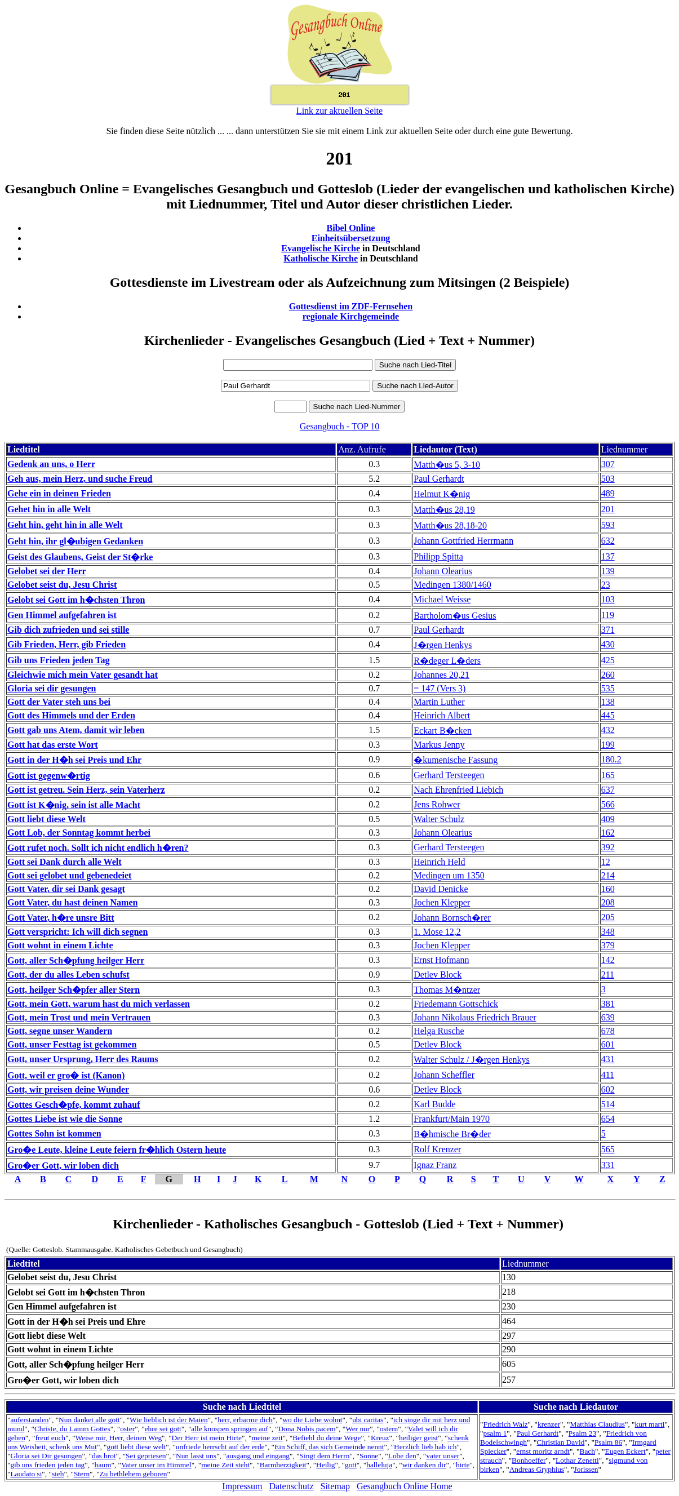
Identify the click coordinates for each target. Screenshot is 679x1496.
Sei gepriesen (146, 1455)
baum (103, 1465)
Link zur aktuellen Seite (339, 111)
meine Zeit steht (225, 1465)
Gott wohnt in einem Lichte (60, 945)
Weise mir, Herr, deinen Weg (119, 1437)
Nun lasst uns (196, 1455)
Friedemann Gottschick (456, 1004)
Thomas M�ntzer (447, 990)
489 (608, 493)
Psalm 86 (608, 1442)
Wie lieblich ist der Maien (169, 1419)
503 (608, 478)
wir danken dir (424, 1465)
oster (127, 1428)
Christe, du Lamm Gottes (72, 1428)
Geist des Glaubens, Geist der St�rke (80, 557)
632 (608, 540)
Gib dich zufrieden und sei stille (68, 629)
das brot (104, 1455)
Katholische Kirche (320, 258)
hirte (462, 1465)
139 (608, 571)
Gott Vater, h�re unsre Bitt (60, 917)
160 (608, 889)
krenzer (549, 1424)
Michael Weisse (442, 599)
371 (608, 629)
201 (608, 509)
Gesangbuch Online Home (404, 1486)
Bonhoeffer (528, 1460)
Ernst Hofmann (441, 960)
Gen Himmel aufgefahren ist (62, 615)
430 (608, 644)
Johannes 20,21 (441, 675)
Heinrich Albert (442, 715)
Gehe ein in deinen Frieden (59, 493)
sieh (58, 1474)
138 (608, 702)
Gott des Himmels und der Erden (71, 715)
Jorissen (586, 1469)
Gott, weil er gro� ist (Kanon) (66, 1075)
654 (608, 1119)
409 (608, 819)
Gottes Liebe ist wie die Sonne (64, 1119)
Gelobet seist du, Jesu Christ (62, 584)
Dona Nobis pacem (306, 1428)
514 (608, 1104)
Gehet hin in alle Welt (49, 509)
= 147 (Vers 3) (439, 688)
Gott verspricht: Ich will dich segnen (77, 931)
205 (608, 917)
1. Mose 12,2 (437, 931)
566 (608, 804)
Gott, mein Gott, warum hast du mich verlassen (98, 1004)
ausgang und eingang (258, 1455)
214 (608, 875)
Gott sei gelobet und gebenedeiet (69, 875)
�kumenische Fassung (456, 760)
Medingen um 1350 (449, 875)
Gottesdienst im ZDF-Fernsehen (351, 306)
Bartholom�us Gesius (455, 615)
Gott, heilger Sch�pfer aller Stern (73, 990)
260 (608, 675)
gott (351, 1465)
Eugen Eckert (625, 1451)
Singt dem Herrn (325, 1455)
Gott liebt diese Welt (46, 819)
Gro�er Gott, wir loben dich (63, 1165)
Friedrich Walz (505, 1424)
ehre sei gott (163, 1428)
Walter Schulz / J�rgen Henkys (471, 1059)
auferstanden (29, 1419)
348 (608, 931)
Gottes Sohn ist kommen (54, 1133)
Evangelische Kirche (320, 248)
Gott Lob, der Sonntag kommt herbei (78, 832)
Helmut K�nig (442, 494)
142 (608, 960)
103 (608, 599)
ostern (389, 1428)
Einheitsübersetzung (351, 238)
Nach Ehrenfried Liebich (458, 789)
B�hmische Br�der (452, 1134)
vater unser (442, 1455)
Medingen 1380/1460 (452, 584)
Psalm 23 (582, 1433)
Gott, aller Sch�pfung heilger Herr (75, 960)
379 (608, 945)
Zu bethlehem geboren (133, 1474)
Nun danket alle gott (89, 1419)
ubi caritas (367, 1419)
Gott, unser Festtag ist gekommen (71, 1044)
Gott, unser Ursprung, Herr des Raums (82, 1059)
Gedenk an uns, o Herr (51, 464)
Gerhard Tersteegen (449, 775)
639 (608, 1017)
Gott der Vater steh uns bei (58, 702)
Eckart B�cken (443, 730)
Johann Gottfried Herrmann (463, 540)
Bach (587, 1451)
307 (608, 464)
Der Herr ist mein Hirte (207, 1437)
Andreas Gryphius (536, 1469)
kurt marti (649, 1424)
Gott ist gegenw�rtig (48, 775)
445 (608, 715)
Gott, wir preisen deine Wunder (68, 1089)
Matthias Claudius (597, 1424)
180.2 (611, 759)
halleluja (379, 1465)
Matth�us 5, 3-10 (447, 464)
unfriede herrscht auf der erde (220, 1446)
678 (608, 1031)
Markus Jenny (439, 744)
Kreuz (380, 1437)
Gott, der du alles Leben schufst (68, 974)
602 (608, 1089)
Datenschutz (291, 1486)
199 (608, 744)
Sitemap (335, 1486)
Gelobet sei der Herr (46, 571)
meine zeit (267, 1437)
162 (608, 832)
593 (608, 525)
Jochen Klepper (442, 902)
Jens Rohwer (437, 804)
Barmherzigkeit (283, 1465)
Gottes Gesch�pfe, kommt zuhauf (73, 1104)
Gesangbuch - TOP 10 (339, 426)
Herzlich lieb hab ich (425, 1446)
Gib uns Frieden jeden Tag (58, 660)
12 (605, 862)
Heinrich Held (439, 862)
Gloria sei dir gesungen (51, 688)
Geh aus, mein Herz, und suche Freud (80, 478)
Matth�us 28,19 (444, 509)
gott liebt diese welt (136, 1446)
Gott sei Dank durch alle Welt (64, 862)
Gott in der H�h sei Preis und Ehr (74, 760)
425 (608, 660)
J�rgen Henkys (443, 645)
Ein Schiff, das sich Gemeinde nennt (329, 1446)
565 (608, 1149)
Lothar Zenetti (577, 1460)
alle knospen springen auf (229, 1428)
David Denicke (441, 889)
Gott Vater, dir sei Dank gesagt (66, 889)
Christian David (561, 1442)
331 (608, 1165)
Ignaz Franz (435, 1165)
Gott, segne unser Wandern (59, 1031)
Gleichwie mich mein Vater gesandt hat (82, 675)
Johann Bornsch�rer (452, 917)
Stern (82, 1474)
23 (605, 584)
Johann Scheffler (444, 1075)
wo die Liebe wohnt (312, 1419)
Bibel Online (351, 228)
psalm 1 (495, 1433)
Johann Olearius (443, 571)
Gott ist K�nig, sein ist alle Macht (73, 805)
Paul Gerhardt (439, 478)
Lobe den (402, 1455)
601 (608, 1044)
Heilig (325, 1465)
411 (607, 1075)
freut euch (50, 1437)
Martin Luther (439, 702)
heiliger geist (418, 1437)
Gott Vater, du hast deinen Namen (72, 902)
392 (608, 847)
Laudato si (26, 1474)
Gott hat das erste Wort (52, 744)
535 (608, 688)
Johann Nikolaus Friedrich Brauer (475, 1017)
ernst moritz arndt (543, 1451)
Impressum (242, 1486)
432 (608, 730)
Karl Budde (434, 1104)
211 (607, 974)
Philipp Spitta (438, 556)
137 (608, 556)
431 (608, 1059)
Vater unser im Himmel (156, 1465)
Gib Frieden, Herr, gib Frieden (66, 644)
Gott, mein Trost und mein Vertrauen (78, 1017)
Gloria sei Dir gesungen (46, 1455)
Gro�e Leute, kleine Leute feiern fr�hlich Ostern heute (116, 1150)
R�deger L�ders (447, 660)
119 (607, 615)
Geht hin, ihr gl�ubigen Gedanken (75, 541)
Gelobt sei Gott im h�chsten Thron (76, 600)
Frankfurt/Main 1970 (452, 1119)
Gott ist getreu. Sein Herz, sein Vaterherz (86, 789)
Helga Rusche (439, 1031)
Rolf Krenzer (437, 1149)
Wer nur (357, 1428)
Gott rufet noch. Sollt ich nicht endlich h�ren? (98, 848)
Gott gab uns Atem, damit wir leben (76, 730)
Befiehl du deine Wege (326, 1437)
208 (608, 902)
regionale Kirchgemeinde (351, 316)
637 (608, 789)
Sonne (369, 1455)
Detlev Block (437, 974)
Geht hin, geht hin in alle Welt (65, 525)
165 (608, 775)
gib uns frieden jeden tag (47, 1465)
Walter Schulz (439, 819)
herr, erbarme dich (245, 1419)
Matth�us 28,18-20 (450, 525)
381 (608, 1004)
